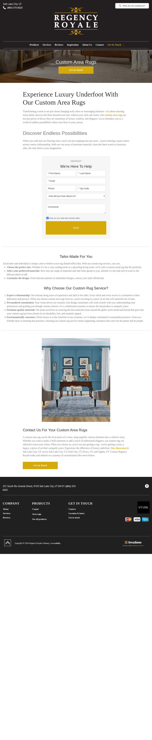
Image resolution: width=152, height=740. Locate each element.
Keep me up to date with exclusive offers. (64, 218)
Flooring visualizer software (130, 545)
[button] (34, 45)
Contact (100, 44)
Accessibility (55, 543)
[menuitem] (147, 486)
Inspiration (72, 44)
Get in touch (76, 70)
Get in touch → (115, 44)
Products (34, 44)
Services (47, 44)
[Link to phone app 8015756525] (27, 8)
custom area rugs (114, 115)
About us (87, 44)
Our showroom (118, 448)
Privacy (46, 543)
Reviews (59, 44)
